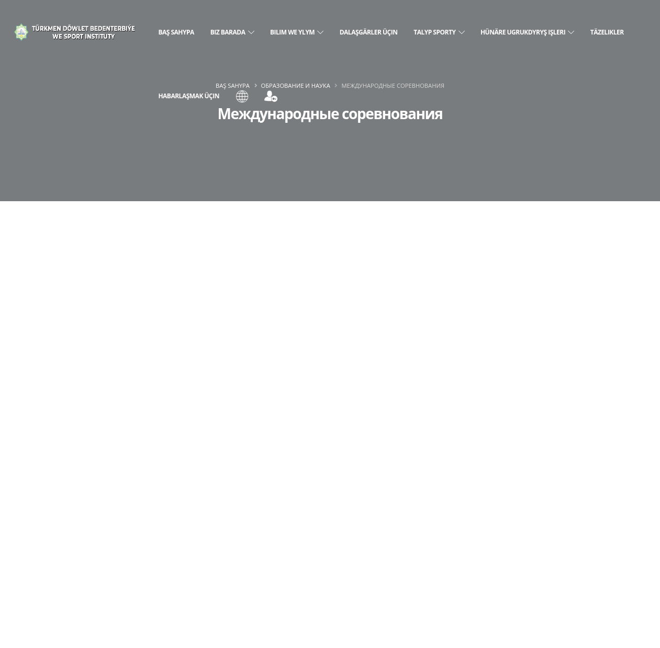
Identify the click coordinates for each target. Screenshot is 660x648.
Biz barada (232, 32)
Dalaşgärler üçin (369, 32)
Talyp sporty (438, 32)
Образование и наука (295, 85)
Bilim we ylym (296, 32)
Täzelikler (607, 32)
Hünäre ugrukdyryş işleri (527, 32)
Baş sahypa (176, 32)
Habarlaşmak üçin (188, 95)
